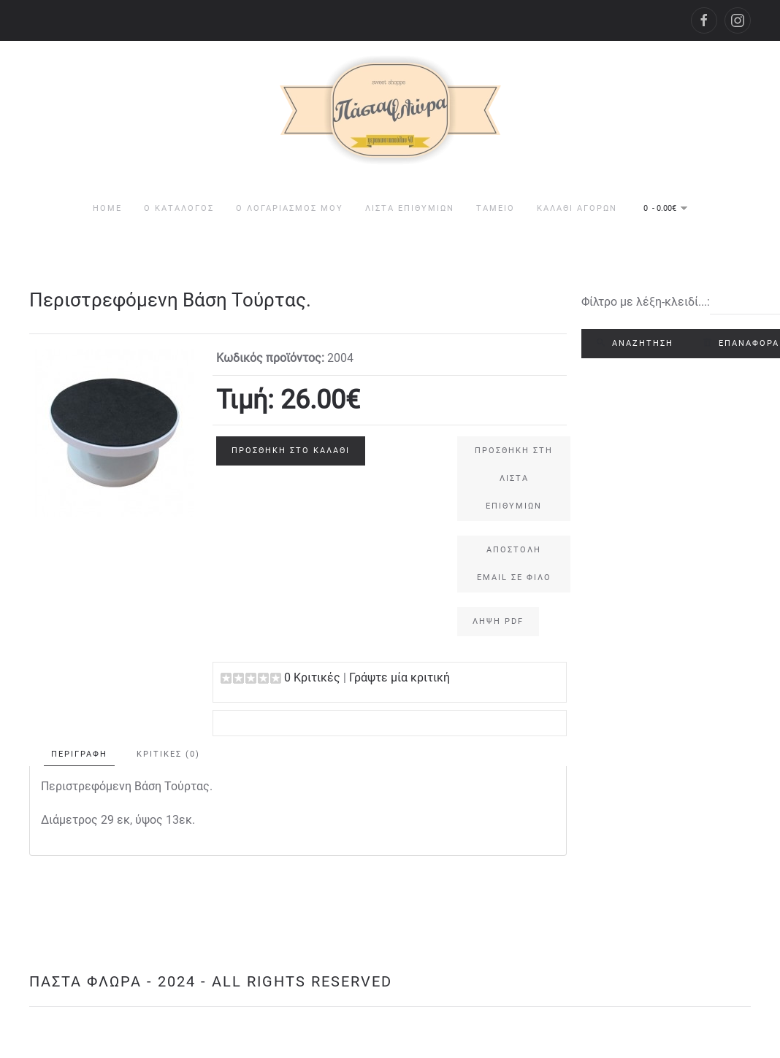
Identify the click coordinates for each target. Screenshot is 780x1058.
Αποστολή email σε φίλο (514, 563)
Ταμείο (495, 208)
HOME (107, 208)
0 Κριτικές (312, 677)
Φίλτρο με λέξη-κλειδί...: (645, 302)
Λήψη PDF (498, 621)
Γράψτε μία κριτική (399, 677)
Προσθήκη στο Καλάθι (291, 450)
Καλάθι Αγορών (577, 208)
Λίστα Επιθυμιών (409, 208)
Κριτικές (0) (168, 754)
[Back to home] (390, 110)
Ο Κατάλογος (179, 208)
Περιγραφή (79, 754)
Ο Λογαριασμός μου (289, 208)
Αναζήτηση (635, 343)
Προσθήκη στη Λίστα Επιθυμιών (514, 478)
